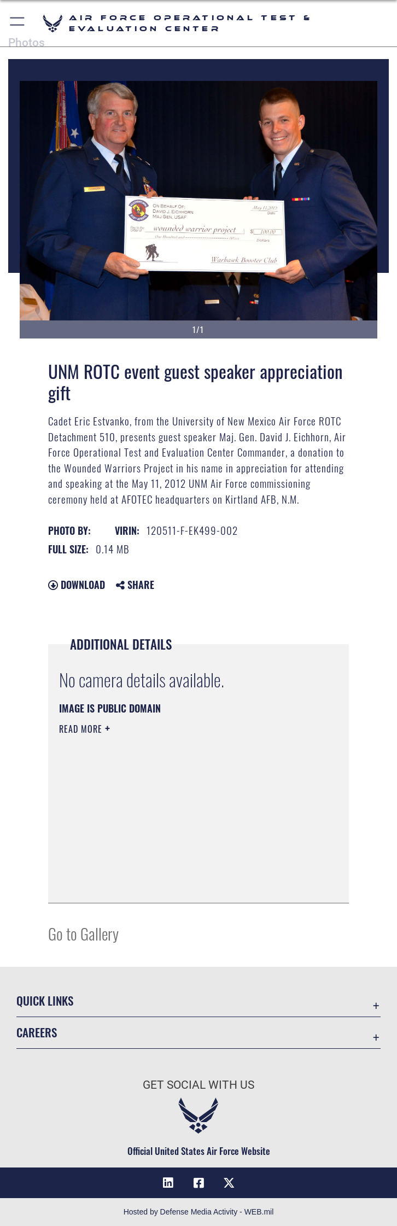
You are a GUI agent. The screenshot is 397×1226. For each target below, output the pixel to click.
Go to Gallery (83, 933)
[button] (18, 23)
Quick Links (44, 1000)
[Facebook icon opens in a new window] (198, 1183)
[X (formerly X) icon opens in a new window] (229, 1183)
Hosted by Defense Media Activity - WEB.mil (199, 1211)
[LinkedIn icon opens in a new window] (168, 1183)
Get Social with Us (198, 1084)
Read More (82, 728)
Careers (36, 1032)
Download (76, 584)
